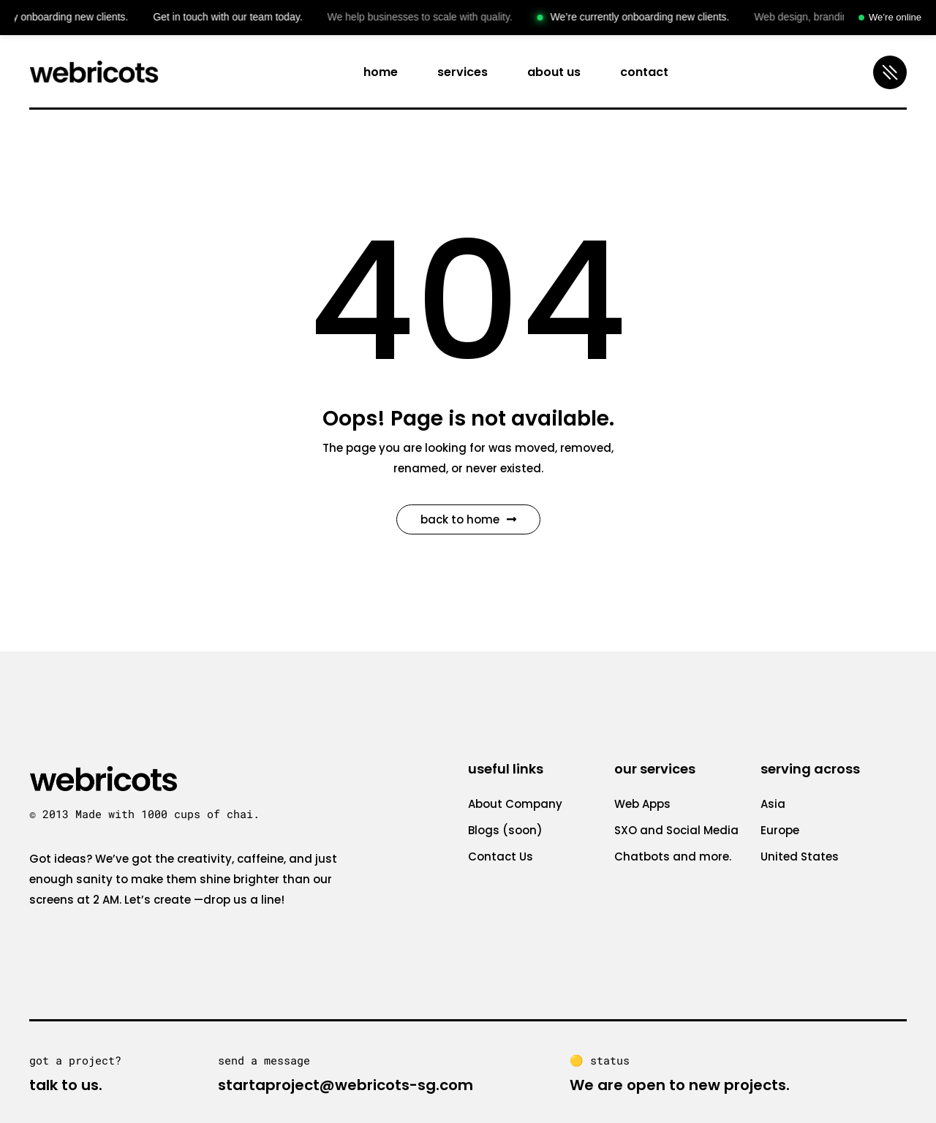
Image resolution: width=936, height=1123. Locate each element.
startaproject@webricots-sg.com (345, 1085)
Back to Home (468, 519)
